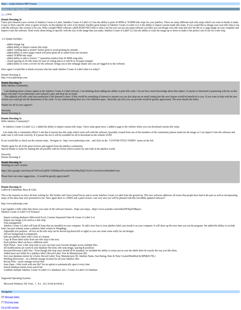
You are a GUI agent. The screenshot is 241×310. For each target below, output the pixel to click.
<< (2, 14)
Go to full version (10, 307)
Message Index (12, 297)
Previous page (12, 302)
